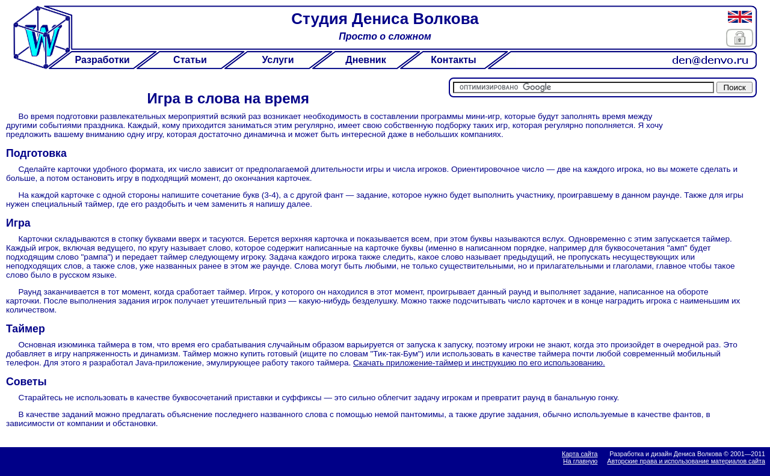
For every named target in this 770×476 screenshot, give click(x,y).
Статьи (190, 60)
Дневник (365, 60)
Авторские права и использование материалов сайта (686, 461)
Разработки (102, 60)
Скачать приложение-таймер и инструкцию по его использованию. (479, 362)
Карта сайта (579, 453)
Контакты (453, 60)
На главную (580, 461)
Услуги (278, 60)
